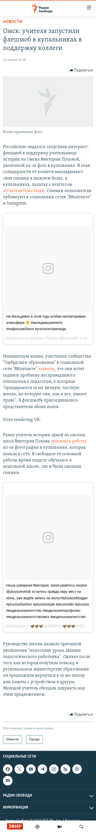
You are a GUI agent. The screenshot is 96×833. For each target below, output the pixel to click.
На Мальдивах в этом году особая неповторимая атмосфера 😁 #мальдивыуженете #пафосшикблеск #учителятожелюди (46, 322)
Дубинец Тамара (43, 338)
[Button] (81, 70)
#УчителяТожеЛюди (23, 191)
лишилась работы (69, 441)
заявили (46, 369)
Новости (12, 21)
